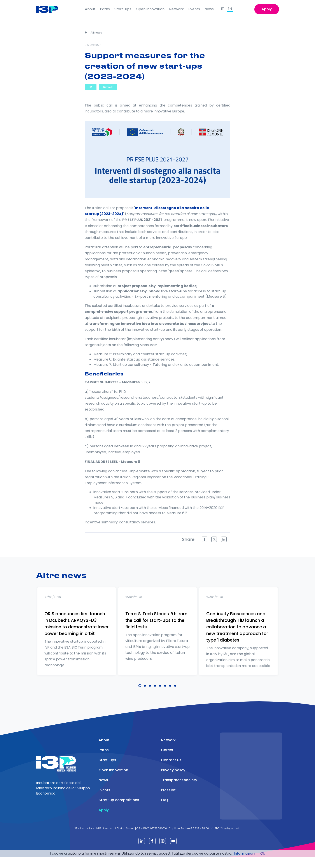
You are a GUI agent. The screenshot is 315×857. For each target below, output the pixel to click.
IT (222, 8)
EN (230, 8)
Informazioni (244, 853)
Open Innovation (150, 9)
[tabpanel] (76, 637)
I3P (90, 87)
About (90, 9)
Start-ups (122, 9)
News (209, 9)
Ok (262, 853)
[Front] (50, 9)
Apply (267, 9)
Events (194, 9)
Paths (105, 9)
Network (176, 9)
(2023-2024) (111, 213)
